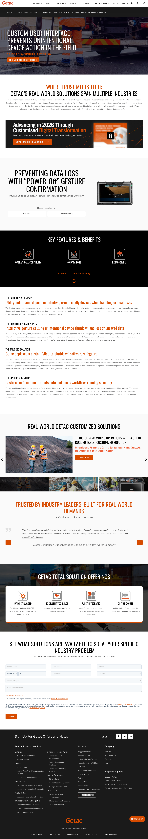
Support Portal (110, 777)
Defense (18, 752)
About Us (108, 752)
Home (9, 12)
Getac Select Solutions (87, 770)
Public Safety (21, 793)
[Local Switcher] (136, 3)
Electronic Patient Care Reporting (30, 797)
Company (109, 746)
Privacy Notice (36, 834)
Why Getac (82, 782)
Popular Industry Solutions (28, 746)
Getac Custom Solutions (27, 12)
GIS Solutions (22, 767)
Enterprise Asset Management (55, 757)
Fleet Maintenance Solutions (28, 804)
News (107, 763)
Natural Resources (55, 775)
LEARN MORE (84, 457)
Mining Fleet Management (59, 783)
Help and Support (114, 771)
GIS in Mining (54, 779)
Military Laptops (23, 759)
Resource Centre (119, 3)
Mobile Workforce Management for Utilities (31, 772)
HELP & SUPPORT (101, 3)
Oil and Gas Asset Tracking (59, 801)
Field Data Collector (56, 804)
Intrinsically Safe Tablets (87, 759)
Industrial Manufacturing (58, 752)
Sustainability (110, 755)
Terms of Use (54, 834)
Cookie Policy (72, 834)
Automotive (20, 781)
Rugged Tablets (84, 755)
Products (82, 746)
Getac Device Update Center (116, 784)
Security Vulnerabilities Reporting (118, 788)
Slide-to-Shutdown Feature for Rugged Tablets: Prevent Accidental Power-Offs (74, 12)
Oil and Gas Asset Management (56, 795)
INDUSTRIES (73, 3)
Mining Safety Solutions (58, 786)
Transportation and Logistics (27, 800)
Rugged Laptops (84, 752)
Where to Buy (83, 774)
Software (81, 767)
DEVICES (48, 3)
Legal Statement (110, 834)
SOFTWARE (60, 3)
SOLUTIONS (36, 3)
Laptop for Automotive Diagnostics (30, 789)
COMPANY (86, 3)
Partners (81, 778)
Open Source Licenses (113, 781)
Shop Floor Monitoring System (57, 770)
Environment (83, 785)
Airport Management (25, 812)
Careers (108, 759)
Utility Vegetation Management (29, 777)
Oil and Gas (52, 790)
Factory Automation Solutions (56, 763)
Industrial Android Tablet (87, 763)
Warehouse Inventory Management (31, 808)
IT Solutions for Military (26, 756)
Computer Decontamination (89, 789)
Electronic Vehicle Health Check (29, 785)
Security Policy (91, 834)
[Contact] (130, 3)
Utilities (18, 763)
